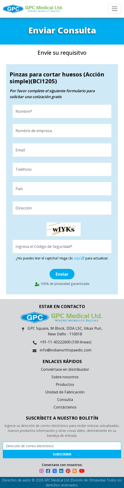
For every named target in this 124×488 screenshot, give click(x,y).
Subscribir (62, 454)
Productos (65, 384)
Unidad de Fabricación (65, 392)
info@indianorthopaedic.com (66, 350)
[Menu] (114, 8)
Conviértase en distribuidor (65, 369)
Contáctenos (65, 407)
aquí (79, 258)
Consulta (65, 399)
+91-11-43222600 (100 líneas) (65, 342)
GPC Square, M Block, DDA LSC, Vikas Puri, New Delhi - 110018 (64, 331)
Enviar (62, 274)
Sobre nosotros (65, 377)
